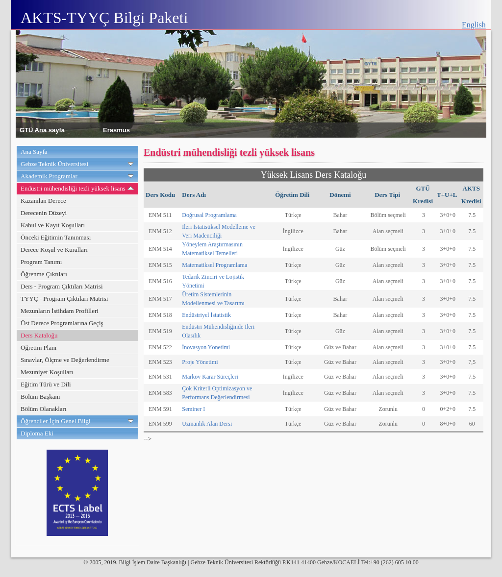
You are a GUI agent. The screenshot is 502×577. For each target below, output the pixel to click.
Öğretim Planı (38, 347)
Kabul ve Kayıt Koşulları (53, 225)
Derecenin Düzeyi (44, 212)
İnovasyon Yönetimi (206, 347)
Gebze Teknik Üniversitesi (54, 164)
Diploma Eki (37, 433)
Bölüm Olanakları (44, 408)
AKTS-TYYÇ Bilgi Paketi (104, 17)
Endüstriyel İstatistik (206, 315)
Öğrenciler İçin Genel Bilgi (56, 421)
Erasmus (116, 129)
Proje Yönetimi (200, 362)
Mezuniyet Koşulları (47, 372)
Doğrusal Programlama (209, 215)
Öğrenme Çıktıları (44, 274)
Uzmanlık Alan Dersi (207, 423)
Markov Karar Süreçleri (210, 376)
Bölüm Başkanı (40, 396)
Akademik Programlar (49, 176)
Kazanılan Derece (43, 200)
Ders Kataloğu (39, 335)
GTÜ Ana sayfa (42, 129)
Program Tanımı (41, 261)
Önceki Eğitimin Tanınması (56, 237)
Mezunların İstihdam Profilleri (60, 310)
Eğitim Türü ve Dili (46, 384)
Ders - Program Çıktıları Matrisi (62, 286)
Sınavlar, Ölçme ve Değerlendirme (65, 359)
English (474, 25)
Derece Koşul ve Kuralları (54, 249)
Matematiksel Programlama (214, 265)
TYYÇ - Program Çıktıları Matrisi (64, 298)
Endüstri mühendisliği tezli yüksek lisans (73, 188)
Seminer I (193, 409)
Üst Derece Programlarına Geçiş (62, 323)
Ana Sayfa (34, 151)
